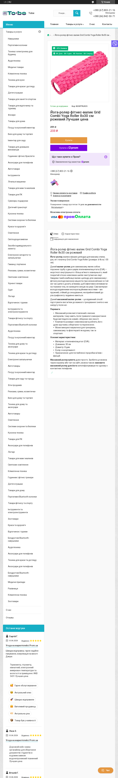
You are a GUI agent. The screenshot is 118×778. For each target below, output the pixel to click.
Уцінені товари (15, 283)
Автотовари (14, 169)
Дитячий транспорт (17, 207)
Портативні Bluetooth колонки (22, 325)
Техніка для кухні (16, 80)
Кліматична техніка (17, 73)
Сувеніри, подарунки (18, 201)
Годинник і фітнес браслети (21, 156)
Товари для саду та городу (21, 379)
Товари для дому (16, 490)
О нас (92, 24)
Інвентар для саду (17, 140)
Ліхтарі (11, 296)
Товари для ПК (15, 194)
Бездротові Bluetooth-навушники (18, 539)
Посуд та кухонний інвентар (21, 127)
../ (52, 372)
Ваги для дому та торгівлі (20, 134)
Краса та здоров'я (17, 226)
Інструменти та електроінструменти (18, 310)
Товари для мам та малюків (21, 188)
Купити (68, 140)
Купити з (68, 148)
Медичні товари (16, 67)
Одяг (10, 290)
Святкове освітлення (18, 277)
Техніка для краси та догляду (22, 353)
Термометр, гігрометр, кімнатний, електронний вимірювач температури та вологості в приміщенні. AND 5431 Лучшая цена (24, 670)
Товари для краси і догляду (21, 86)
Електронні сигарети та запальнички (19, 256)
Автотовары (14, 366)
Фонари (11, 115)
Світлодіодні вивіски (18, 239)
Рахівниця (13, 588)
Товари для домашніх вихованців (18, 148)
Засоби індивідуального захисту (19, 247)
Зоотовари (13, 519)
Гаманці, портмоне (17, 264)
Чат (105, 770)
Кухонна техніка (15, 213)
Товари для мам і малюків (20, 458)
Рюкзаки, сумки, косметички (21, 270)
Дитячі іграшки (15, 93)
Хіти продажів (15, 385)
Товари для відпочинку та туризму (20, 107)
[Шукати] (76, 13)
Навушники (13, 39)
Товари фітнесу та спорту (20, 318)
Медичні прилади (16, 582)
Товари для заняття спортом (22, 99)
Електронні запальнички (20, 359)
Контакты (107, 24)
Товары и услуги (74, 24)
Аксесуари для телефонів (20, 162)
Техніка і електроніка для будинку (20, 53)
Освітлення (13, 233)
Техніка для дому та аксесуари (17, 345)
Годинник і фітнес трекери (20, 477)
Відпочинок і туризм (17, 302)
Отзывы (10, 617)
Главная (54, 24)
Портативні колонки (17, 45)
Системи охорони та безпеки (22, 220)
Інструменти (14, 175)
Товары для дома (16, 121)
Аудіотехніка (14, 61)
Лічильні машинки (17, 181)
